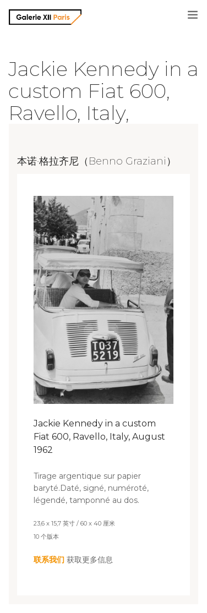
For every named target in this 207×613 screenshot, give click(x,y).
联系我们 (49, 560)
